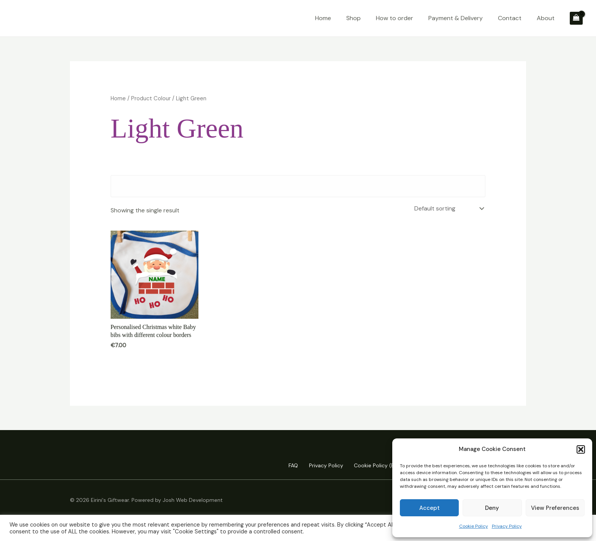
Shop (353, 18)
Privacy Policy (507, 526)
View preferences (555, 508)
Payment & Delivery (455, 18)
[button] (581, 449)
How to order (394, 18)
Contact (510, 18)
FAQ (289, 465)
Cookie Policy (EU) (375, 465)
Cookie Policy (473, 526)
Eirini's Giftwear (57, 18)
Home (323, 18)
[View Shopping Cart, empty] (576, 18)
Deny (492, 508)
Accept (429, 508)
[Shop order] (447, 208)
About (546, 18)
